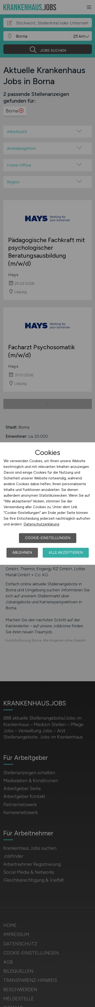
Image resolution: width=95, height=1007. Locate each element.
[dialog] (47, 503)
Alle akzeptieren (66, 552)
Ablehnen (22, 552)
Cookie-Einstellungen (47, 538)
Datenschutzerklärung (41, 524)
